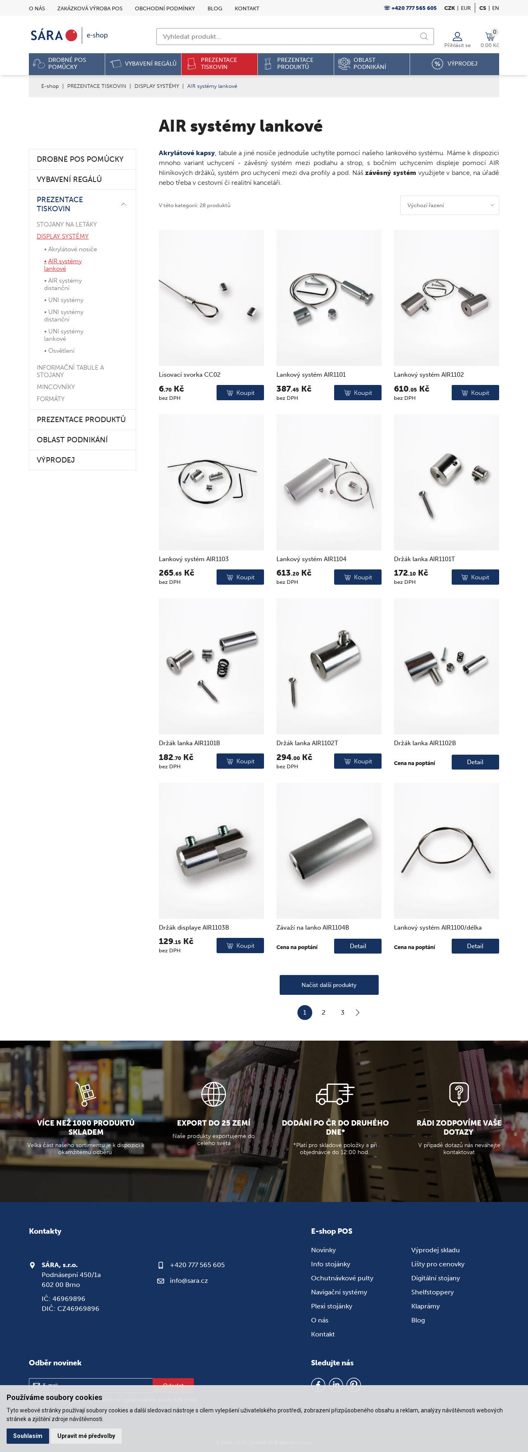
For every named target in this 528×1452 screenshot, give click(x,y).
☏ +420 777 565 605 (410, 8)
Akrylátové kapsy (187, 153)
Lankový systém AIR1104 (311, 559)
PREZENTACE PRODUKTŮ (81, 419)
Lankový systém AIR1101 (311, 374)
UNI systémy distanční (63, 315)
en (495, 8)
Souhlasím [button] (27, 1436)
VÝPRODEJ (56, 460)
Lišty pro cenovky (437, 1264)
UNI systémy (65, 300)
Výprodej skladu (435, 1250)
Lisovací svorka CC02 (190, 374)
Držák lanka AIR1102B (425, 743)
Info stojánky (330, 1264)
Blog (214, 8)
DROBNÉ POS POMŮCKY (80, 159)
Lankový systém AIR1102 (429, 374)
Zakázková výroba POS (90, 8)
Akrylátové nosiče (72, 249)
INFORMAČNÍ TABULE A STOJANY (70, 371)
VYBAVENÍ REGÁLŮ (69, 179)
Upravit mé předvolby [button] (86, 1436)
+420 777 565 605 (197, 1265)
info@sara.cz (189, 1280)
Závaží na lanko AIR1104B (312, 927)
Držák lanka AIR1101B (189, 743)
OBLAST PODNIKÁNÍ (72, 439)
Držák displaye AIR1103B (194, 927)
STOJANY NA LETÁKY (67, 224)
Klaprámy (425, 1306)
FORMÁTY (51, 399)
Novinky (323, 1250)
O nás (37, 8)
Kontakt (247, 8)
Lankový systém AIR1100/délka (438, 927)
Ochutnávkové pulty (342, 1278)
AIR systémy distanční (63, 284)
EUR (466, 8)
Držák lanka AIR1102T (307, 743)
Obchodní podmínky (165, 8)
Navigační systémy (339, 1292)
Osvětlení (61, 350)
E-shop (50, 86)
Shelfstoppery (432, 1292)
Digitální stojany (435, 1278)
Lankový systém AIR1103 (194, 559)
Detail (475, 762)
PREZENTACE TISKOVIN (96, 86)
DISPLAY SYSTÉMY (156, 86)
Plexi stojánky (331, 1306)
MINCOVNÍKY (56, 387)
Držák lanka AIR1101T (424, 559)
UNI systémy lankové (63, 335)
